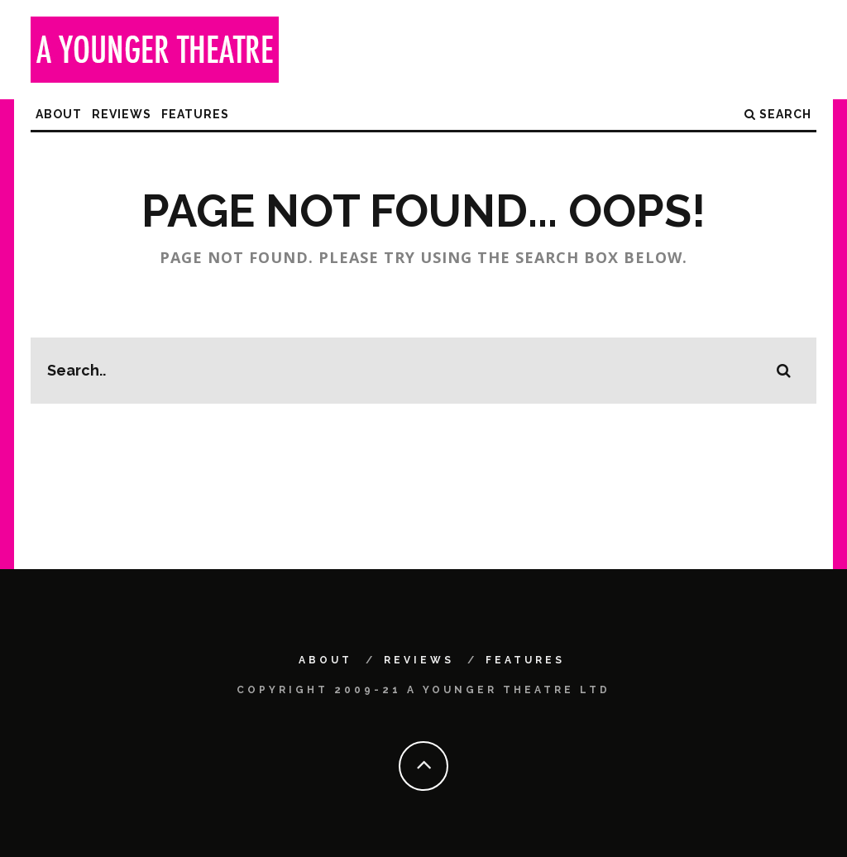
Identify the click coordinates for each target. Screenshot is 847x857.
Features (195, 114)
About (59, 114)
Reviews (121, 114)
